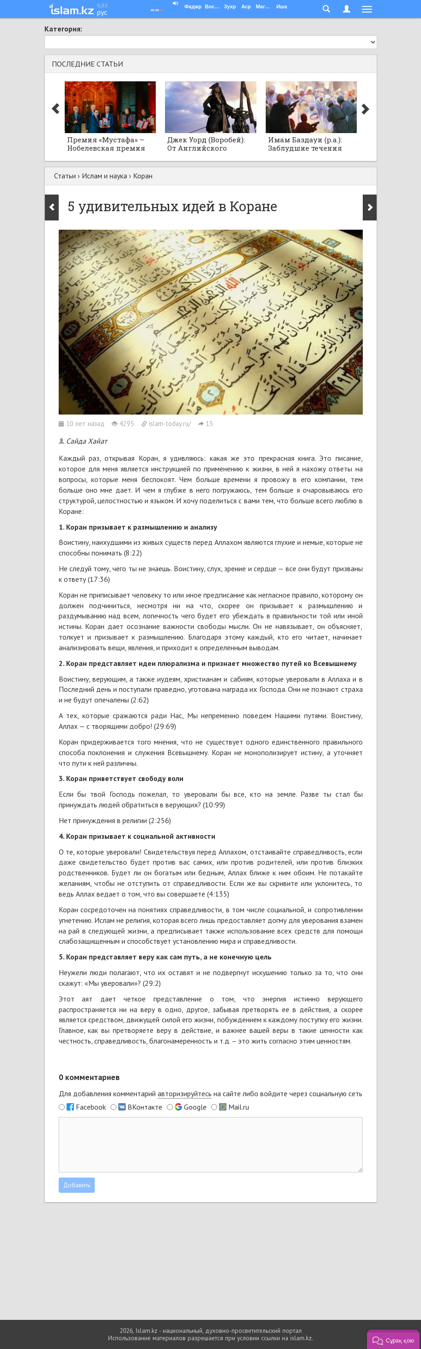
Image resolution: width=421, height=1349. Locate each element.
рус (102, 12)
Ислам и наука (104, 175)
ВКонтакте (145, 1107)
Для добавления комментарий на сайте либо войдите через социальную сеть (210, 1094)
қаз (102, 4)
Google (195, 1107)
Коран (143, 175)
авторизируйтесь (185, 1093)
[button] (393, 1339)
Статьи (65, 175)
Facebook (91, 1107)
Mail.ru (238, 1107)
